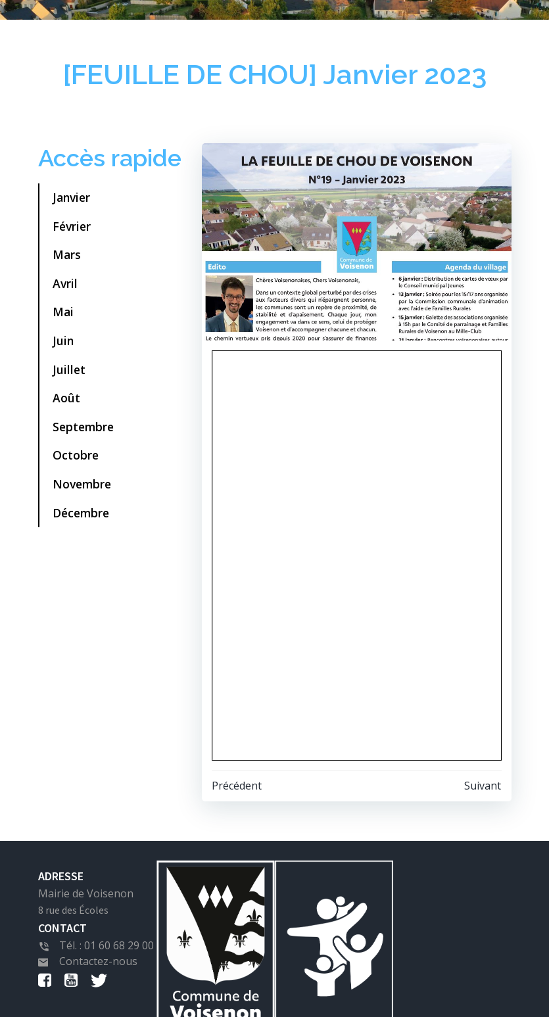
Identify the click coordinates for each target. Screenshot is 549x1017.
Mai (63, 311)
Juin (63, 340)
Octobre (76, 455)
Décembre (81, 513)
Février (72, 226)
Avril (65, 283)
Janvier (71, 197)
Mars (67, 254)
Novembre (82, 484)
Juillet (69, 369)
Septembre (83, 427)
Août (66, 398)
